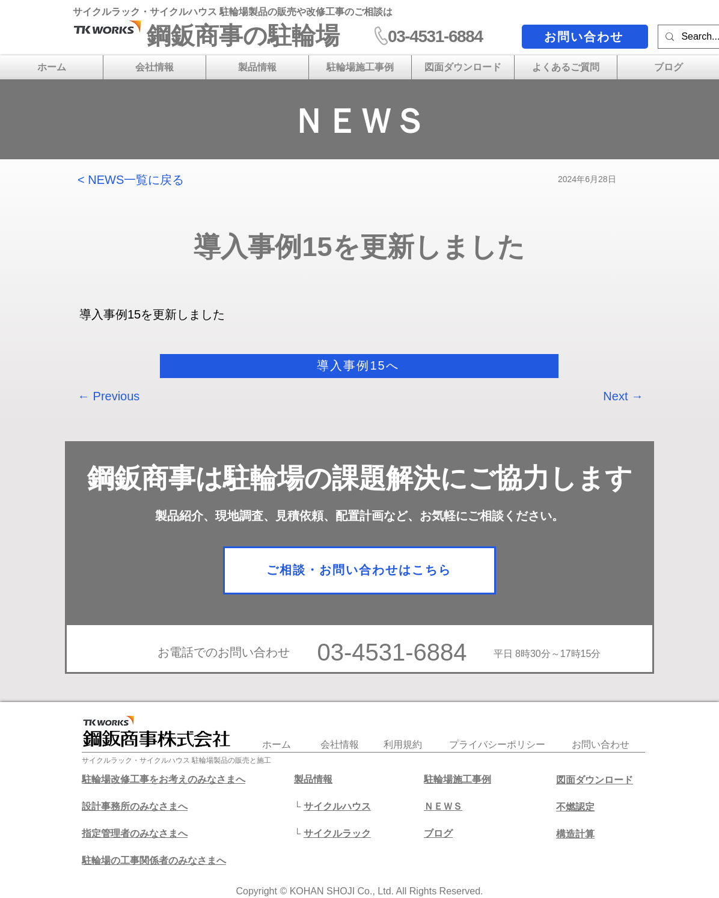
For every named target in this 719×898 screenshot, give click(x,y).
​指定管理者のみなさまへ (135, 833)
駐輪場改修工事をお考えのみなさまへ (163, 779)
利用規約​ (403, 744)
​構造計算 (575, 834)
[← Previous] (117, 396)
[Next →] (613, 396)
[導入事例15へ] (359, 366)
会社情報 (339, 744)
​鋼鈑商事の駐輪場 (243, 35)
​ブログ (438, 833)
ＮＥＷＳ (443, 806)
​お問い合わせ (600, 744)
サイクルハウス (337, 806)
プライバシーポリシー (497, 744)
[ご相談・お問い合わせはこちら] (359, 570)
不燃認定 (575, 807)
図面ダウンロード (594, 780)
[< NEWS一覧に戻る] (137, 179)
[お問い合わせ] (585, 37)
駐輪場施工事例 (457, 779)
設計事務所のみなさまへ (135, 806)
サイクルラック (337, 833)
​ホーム (276, 744)
